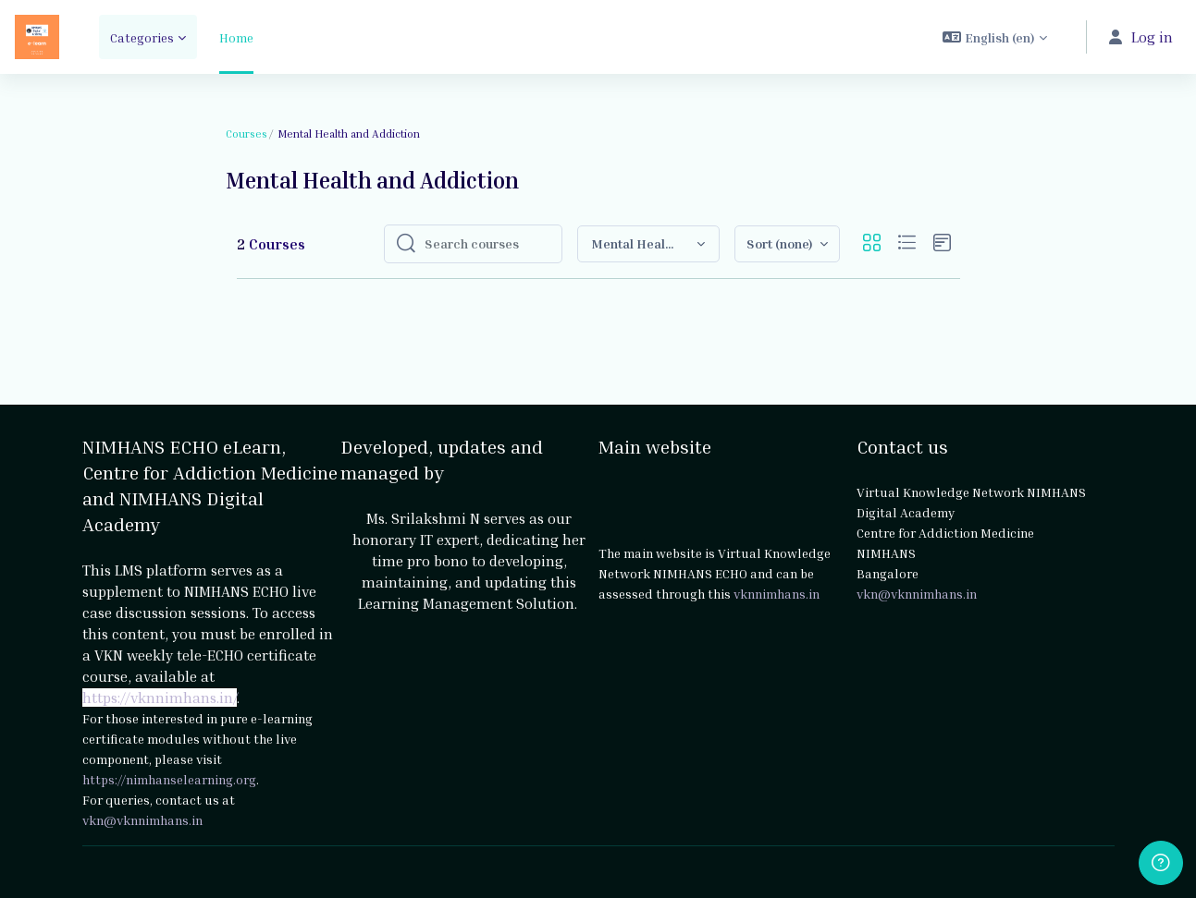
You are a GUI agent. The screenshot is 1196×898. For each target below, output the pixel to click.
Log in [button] (1141, 37)
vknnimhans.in (777, 593)
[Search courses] (487, 244)
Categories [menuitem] (142, 37)
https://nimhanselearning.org (169, 779)
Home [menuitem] (236, 37)
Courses (246, 133)
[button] (995, 37)
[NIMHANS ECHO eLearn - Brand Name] (37, 37)
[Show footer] (1161, 863)
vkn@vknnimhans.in (142, 820)
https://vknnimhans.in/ (159, 697)
